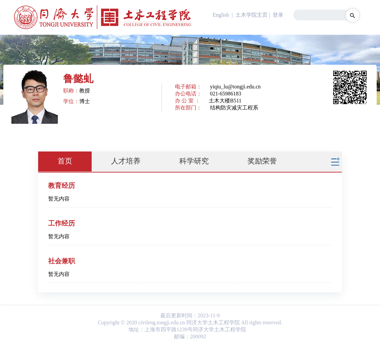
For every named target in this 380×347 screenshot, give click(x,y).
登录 (278, 15)
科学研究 (194, 161)
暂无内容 (59, 199)
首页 (65, 161)
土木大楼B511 (225, 100)
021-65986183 (225, 93)
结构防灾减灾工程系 (234, 107)
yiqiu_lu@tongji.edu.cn (235, 86)
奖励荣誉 (262, 161)
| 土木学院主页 (249, 15)
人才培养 (125, 161)
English (221, 15)
